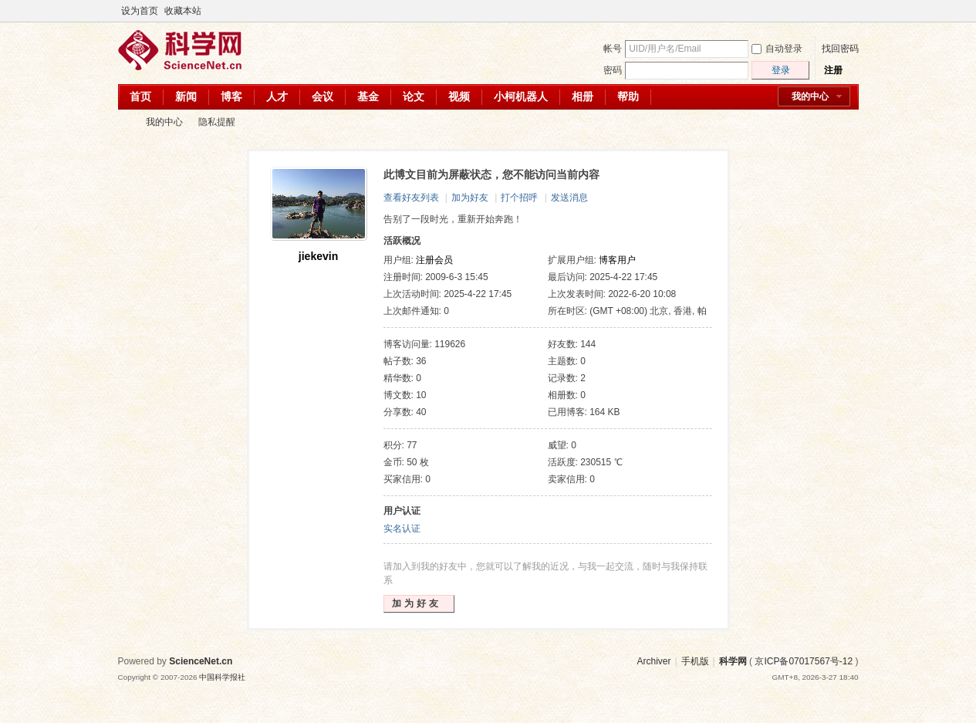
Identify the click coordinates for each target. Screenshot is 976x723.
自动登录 (776, 48)
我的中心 (810, 96)
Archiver (653, 661)
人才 (277, 96)
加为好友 (469, 197)
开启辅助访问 (837, 11)
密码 (612, 70)
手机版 (695, 661)
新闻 (186, 96)
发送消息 (569, 197)
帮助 (628, 96)
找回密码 (840, 48)
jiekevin (318, 256)
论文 (413, 96)
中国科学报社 (222, 677)
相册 (582, 96)
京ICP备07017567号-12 (804, 661)
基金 (368, 96)
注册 (833, 70)
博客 (231, 96)
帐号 (612, 48)
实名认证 (401, 528)
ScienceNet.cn (200, 661)
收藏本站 (182, 10)
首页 (140, 96)
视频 (459, 96)
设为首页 (139, 10)
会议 (322, 96)
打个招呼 (519, 197)
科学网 (124, 122)
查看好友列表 (411, 197)
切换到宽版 (850, 11)
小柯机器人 (521, 96)
